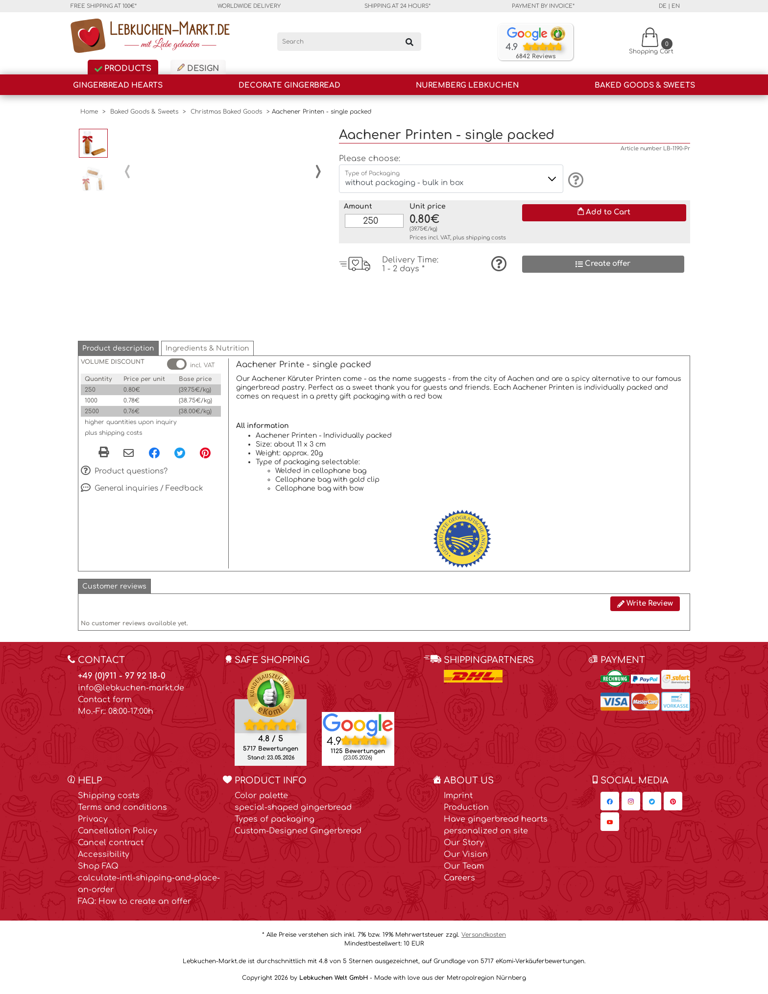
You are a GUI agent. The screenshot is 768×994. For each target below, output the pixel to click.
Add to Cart (603, 212)
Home (89, 111)
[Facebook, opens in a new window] (154, 454)
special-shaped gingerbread (293, 809)
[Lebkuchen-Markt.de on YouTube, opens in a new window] (609, 823)
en (676, 6)
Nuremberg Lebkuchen (467, 85)
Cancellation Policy (117, 832)
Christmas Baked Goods (226, 111)
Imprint (458, 797)
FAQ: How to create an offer (134, 903)
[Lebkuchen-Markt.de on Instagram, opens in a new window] (631, 803)
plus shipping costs (113, 434)
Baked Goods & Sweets (645, 85)
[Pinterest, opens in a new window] (205, 454)
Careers (459, 880)
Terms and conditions (122, 809)
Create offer (603, 264)
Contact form (105, 701)
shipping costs (486, 238)
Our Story (464, 844)
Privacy (93, 821)
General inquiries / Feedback (142, 491)
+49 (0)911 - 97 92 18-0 (122, 678)
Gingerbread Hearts (118, 85)
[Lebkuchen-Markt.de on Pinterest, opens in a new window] (673, 803)
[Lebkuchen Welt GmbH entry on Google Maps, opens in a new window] (358, 726)
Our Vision (466, 856)
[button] (118, 350)
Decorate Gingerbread (289, 85)
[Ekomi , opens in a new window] (271, 719)
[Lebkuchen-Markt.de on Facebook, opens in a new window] (609, 803)
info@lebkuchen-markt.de (131, 690)
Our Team (464, 868)
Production (466, 809)
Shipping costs (109, 797)
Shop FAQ (98, 868)
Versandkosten (483, 936)
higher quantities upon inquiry (131, 424)
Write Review (645, 605)
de (663, 6)
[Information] (574, 180)
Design (198, 68)
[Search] (349, 41)
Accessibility (103, 856)
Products (123, 68)
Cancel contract (111, 844)
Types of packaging (274, 821)
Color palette (261, 797)
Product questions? (124, 473)
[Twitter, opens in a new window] (180, 454)
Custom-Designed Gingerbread (298, 832)
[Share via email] (128, 455)
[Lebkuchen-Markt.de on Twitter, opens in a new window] (652, 803)
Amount (358, 206)
